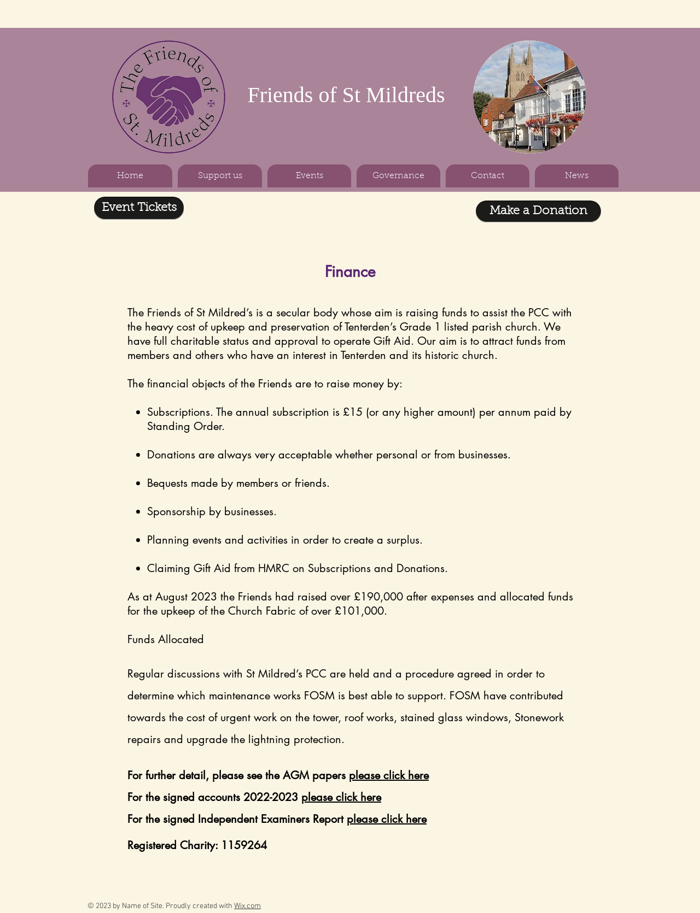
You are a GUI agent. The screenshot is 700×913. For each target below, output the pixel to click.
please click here (389, 775)
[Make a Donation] (538, 211)
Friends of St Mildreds (346, 95)
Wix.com (247, 906)
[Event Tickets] (139, 208)
